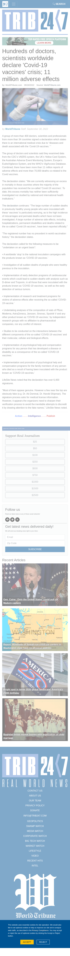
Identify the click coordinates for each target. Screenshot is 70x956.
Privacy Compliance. (40, 930)
